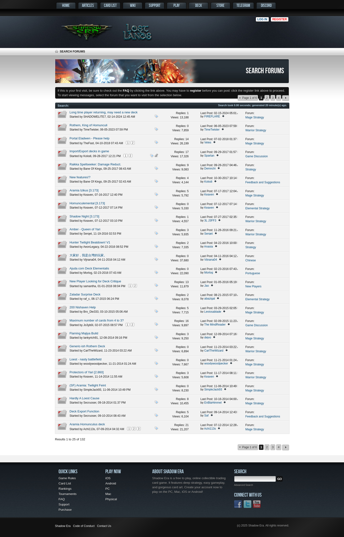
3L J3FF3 (210, 220)
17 (186, 152)
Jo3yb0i (88, 325)
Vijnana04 (89, 259)
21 (186, 425)
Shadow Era (62, 526)
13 (186, 282)
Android (110, 483)
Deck (198, 5)
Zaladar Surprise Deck (85, 294)
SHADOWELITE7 (94, 116)
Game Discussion (256, 156)
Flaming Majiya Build (84, 333)
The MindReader (215, 324)
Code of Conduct (84, 526)
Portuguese (252, 273)
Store (220, 5)
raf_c (86, 298)
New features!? (80, 177)
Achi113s (89, 429)
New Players (253, 286)
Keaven (88, 194)
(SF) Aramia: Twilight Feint (88, 385)
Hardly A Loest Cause (84, 398)
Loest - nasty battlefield (86, 359)
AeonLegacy (91, 246)
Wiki (132, 5)
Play (176, 5)
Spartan (209, 155)
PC (107, 488)
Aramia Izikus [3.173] (84, 190)
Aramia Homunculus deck (87, 424)
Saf (206, 415)
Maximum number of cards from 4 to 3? (97, 320)
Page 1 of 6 (249, 98)
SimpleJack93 (92, 389)
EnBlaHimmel (213, 402)
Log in (262, 19)
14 (186, 139)
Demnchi (209, 168)
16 (186, 321)
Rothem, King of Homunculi (88, 125)
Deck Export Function (84, 411)
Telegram (243, 5)
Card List (110, 5)
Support (154, 5)
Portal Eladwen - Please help (89, 138)
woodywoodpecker (95, 363)
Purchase (65, 509)
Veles (207, 142)
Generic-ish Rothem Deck (87, 346)
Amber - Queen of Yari (85, 229)
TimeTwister (91, 129)
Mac (108, 494)
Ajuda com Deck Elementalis (89, 268)
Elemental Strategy (257, 208)
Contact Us (104, 526)
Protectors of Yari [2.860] (87, 372)
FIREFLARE (212, 116)
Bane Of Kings (92, 168)
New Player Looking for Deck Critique (95, 281)
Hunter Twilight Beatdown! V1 (90, 242)
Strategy (250, 169)
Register (279, 19)
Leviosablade (212, 311)
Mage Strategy (254, 117)
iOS (108, 478)
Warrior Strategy (255, 130)
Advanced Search (243, 485)
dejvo (207, 337)
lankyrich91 (90, 337)
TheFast (88, 143)
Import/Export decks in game (89, 151)
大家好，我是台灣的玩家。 (88, 255)
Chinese (250, 260)
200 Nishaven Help (83, 307)
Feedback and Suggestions (262, 182)
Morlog (87, 272)
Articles (88, 5)
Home (66, 5)
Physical (111, 499)
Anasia (208, 246)
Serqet (87, 233)
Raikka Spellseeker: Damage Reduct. (95, 164)
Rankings (65, 488)
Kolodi (87, 156)
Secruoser (89, 402)
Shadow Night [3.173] (84, 216)
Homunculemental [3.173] (87, 203)
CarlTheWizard (92, 350)
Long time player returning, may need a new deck (104, 112)
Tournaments (67, 494)
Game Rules (67, 478)
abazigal (209, 298)
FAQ (62, 499)
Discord (266, 5)
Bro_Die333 (90, 311)
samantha (89, 286)
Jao (206, 285)
